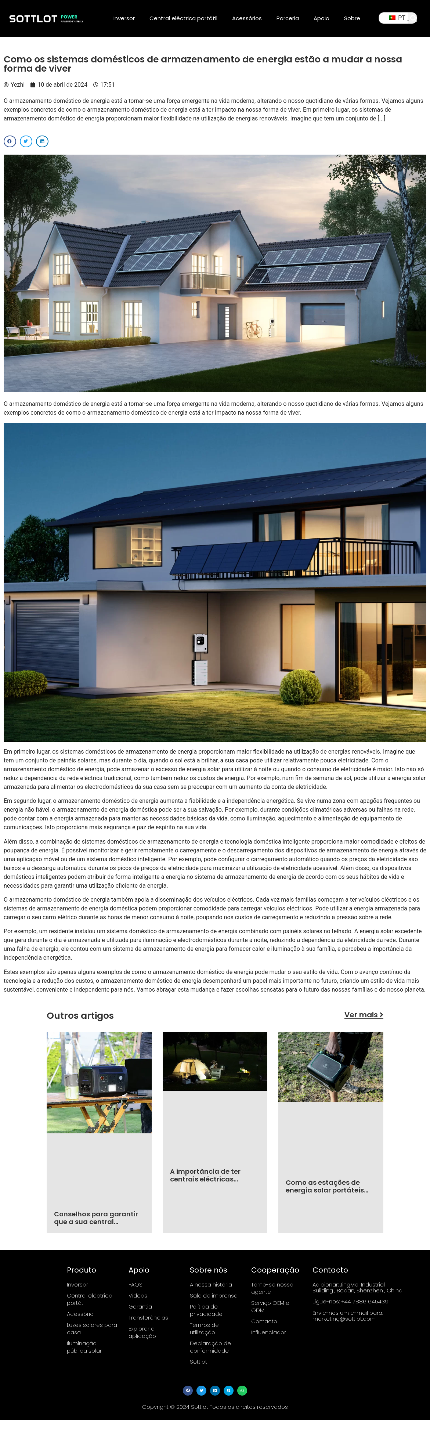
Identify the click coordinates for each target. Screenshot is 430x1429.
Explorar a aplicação (142, 1332)
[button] (414, 18)
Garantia (140, 1306)
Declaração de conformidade (210, 1346)
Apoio (321, 18)
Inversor (124, 18)
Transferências (148, 1317)
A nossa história (211, 1284)
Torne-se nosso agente (272, 1288)
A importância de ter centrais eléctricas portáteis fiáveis (205, 1179)
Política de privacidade (206, 1310)
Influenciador (268, 1332)
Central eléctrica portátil (183, 18)
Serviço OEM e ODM (270, 1306)
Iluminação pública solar (84, 1346)
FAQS (135, 1284)
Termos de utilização (204, 1328)
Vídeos (138, 1295)
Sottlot (198, 1361)
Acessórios (247, 18)
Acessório (80, 1314)
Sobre (352, 18)
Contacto (264, 1321)
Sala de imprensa (214, 1295)
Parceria (288, 18)
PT (397, 17)
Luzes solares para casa (92, 1328)
